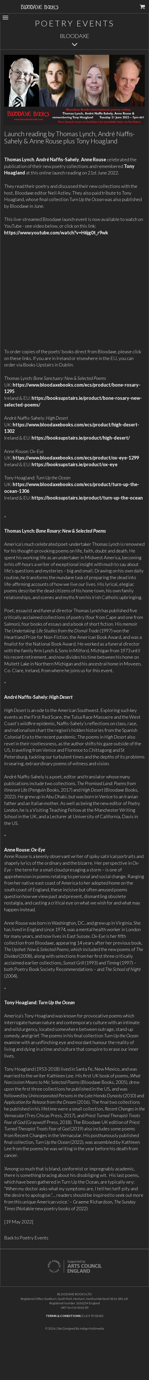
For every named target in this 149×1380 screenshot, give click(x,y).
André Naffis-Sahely (57, 159)
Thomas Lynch (19, 159)
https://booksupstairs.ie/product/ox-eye (74, 464)
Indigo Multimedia (92, 1328)
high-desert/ (116, 438)
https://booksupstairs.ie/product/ (67, 438)
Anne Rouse (93, 159)
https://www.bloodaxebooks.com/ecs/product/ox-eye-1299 (76, 458)
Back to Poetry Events (26, 1237)
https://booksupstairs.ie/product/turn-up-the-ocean (87, 498)
